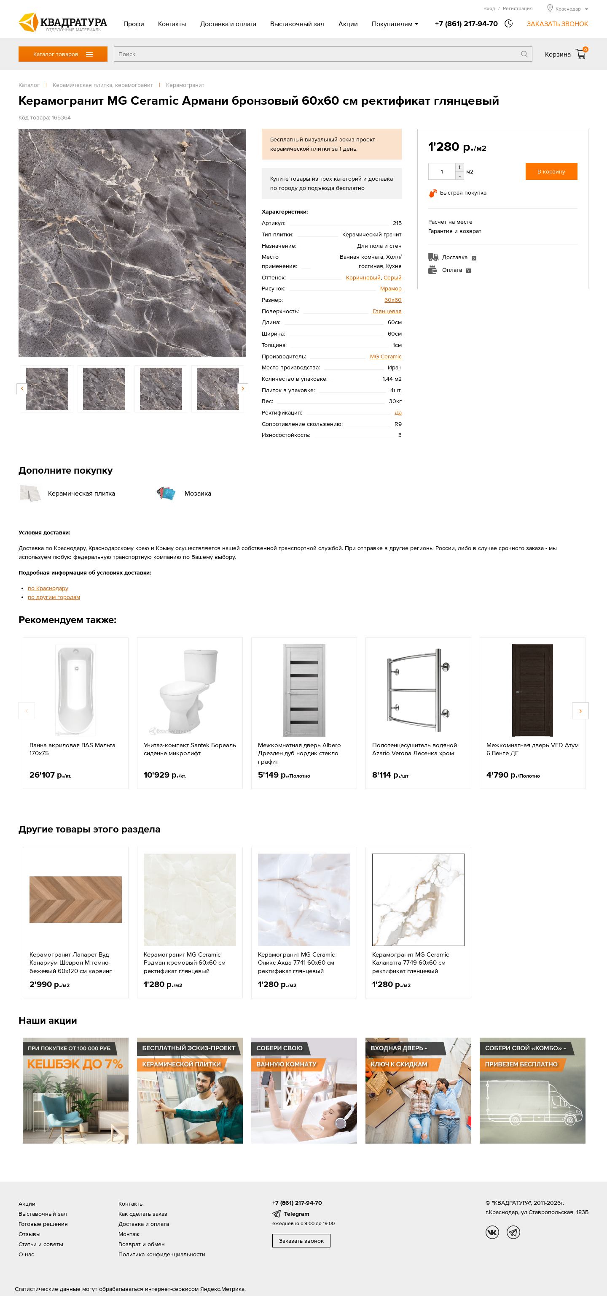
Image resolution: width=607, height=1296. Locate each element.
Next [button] (242, 388)
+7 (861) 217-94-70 (466, 23)
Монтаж (129, 1234)
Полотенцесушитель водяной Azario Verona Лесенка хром (414, 749)
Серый (393, 277)
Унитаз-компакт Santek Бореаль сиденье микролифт (190, 749)
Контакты (172, 23)
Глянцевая (387, 311)
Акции (348, 23)
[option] (132, 243)
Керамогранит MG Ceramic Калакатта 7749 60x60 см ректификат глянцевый (410, 962)
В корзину (551, 171)
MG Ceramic (386, 356)
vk (492, 1232)
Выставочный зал (297, 23)
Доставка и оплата (228, 23)
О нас (26, 1254)
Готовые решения (43, 1223)
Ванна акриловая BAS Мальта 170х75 (72, 749)
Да (398, 412)
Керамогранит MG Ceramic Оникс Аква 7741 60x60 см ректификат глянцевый (296, 962)
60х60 (393, 299)
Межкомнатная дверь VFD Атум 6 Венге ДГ (532, 749)
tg (513, 1232)
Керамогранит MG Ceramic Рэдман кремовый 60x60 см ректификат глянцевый (185, 962)
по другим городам (54, 597)
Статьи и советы (41, 1244)
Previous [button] (21, 388)
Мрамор (391, 288)
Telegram (296, 1213)
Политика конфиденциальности (161, 1254)
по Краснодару (48, 588)
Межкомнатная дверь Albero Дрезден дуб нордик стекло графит (299, 753)
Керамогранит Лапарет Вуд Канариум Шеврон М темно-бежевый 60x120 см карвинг (71, 962)
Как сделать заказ (142, 1213)
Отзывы (29, 1234)
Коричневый (363, 277)
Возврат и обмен (141, 1244)
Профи (134, 23)
